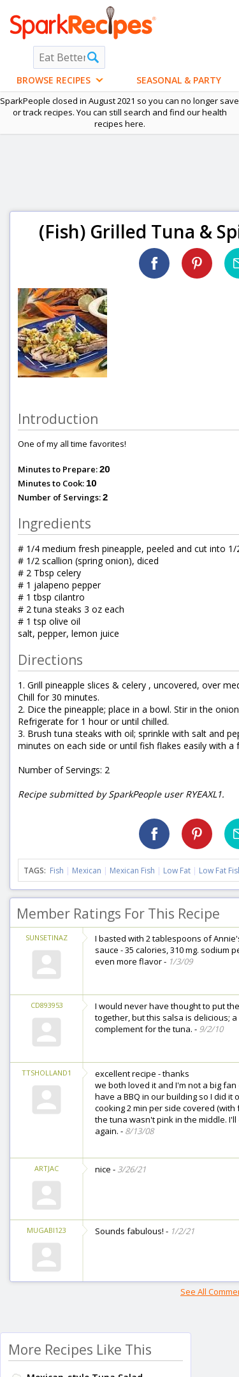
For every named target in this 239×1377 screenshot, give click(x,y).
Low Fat (177, 870)
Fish (57, 870)
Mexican (86, 870)
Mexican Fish (132, 870)
